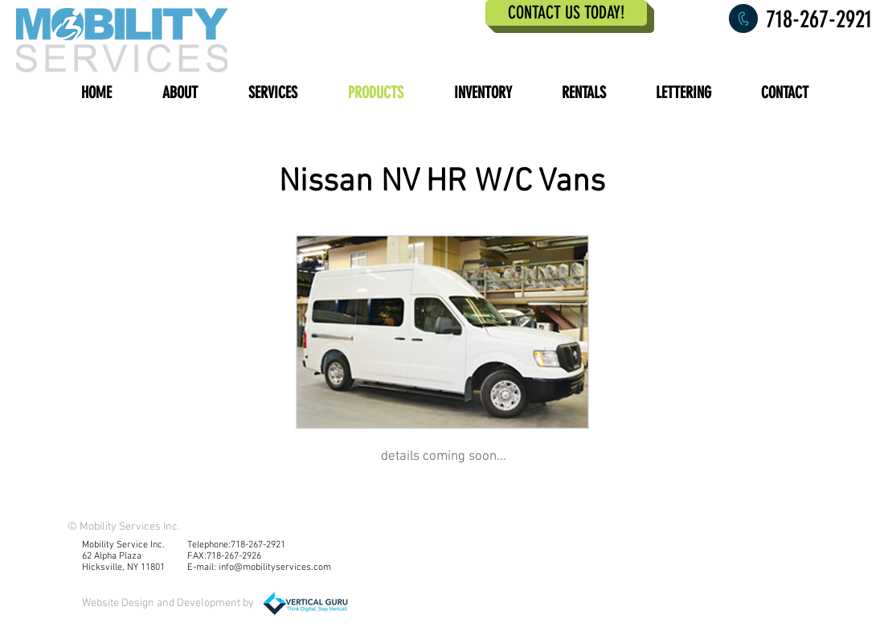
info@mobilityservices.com (275, 567)
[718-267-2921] (813, 19)
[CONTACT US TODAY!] (566, 13)
